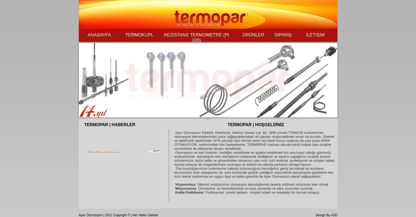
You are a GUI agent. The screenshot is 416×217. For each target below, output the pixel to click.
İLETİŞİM (315, 34)
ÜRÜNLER (253, 34)
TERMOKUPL (139, 34)
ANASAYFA (99, 34)
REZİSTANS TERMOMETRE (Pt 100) (196, 37)
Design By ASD (326, 215)
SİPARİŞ (283, 34)
